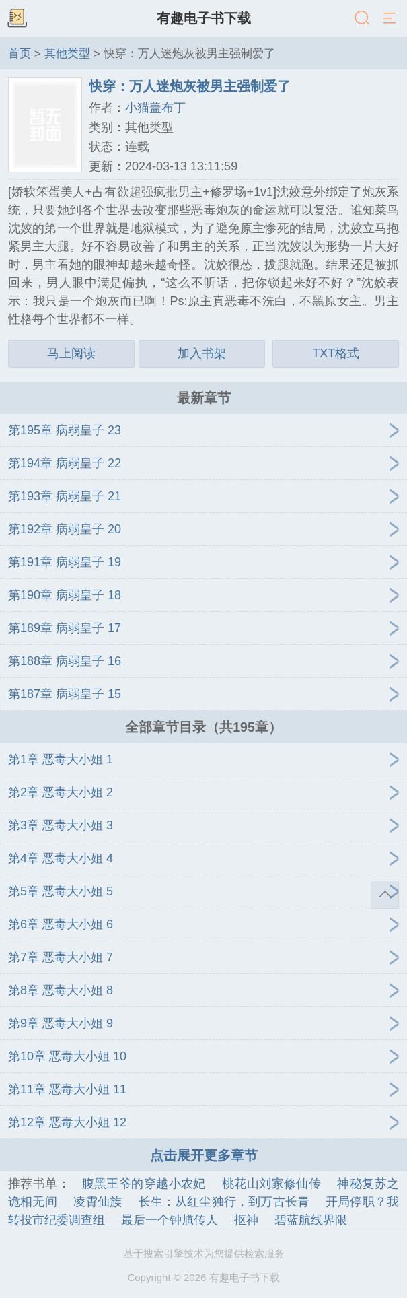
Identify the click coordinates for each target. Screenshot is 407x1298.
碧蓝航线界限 (310, 1220)
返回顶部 (385, 895)
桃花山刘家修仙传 (271, 1183)
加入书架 (202, 353)
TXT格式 (335, 353)
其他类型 (67, 53)
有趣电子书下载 (204, 18)
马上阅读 (71, 353)
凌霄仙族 (97, 1201)
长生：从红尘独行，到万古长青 (224, 1201)
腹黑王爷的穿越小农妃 (144, 1183)
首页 (19, 53)
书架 (17, 19)
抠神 (246, 1220)
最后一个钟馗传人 (169, 1220)
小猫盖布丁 (155, 107)
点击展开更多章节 (204, 1155)
